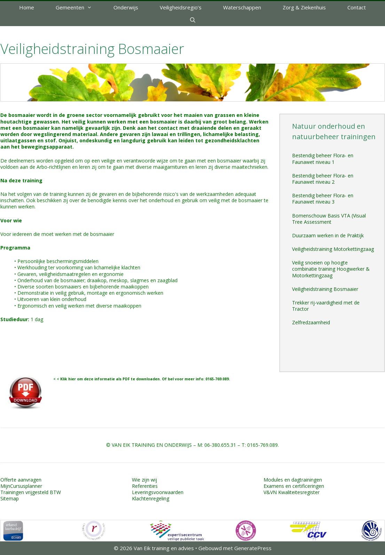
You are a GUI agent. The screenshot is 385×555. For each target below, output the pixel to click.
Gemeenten (79, 7)
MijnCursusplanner (21, 486)
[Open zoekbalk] (192, 20)
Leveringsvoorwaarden (157, 492)
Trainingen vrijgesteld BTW (30, 492)
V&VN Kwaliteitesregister (292, 492)
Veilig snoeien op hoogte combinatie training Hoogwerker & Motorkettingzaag (331, 268)
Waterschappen (242, 7)
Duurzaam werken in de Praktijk (328, 235)
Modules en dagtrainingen (293, 479)
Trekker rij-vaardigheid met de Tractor (326, 305)
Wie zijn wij (144, 479)
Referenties (145, 486)
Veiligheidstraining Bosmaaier (325, 289)
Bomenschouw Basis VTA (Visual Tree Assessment (329, 218)
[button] (93, 7)
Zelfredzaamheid (311, 322)
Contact (356, 7)
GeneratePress (253, 548)
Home (26, 7)
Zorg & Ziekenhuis (304, 7)
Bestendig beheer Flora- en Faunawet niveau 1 (322, 158)
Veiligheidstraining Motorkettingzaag (333, 249)
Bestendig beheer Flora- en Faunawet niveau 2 (322, 178)
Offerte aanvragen (20, 479)
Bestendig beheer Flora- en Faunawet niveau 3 (322, 198)
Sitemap (9, 498)
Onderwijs (125, 7)
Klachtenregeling (150, 498)
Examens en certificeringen (294, 486)
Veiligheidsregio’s (181, 7)
